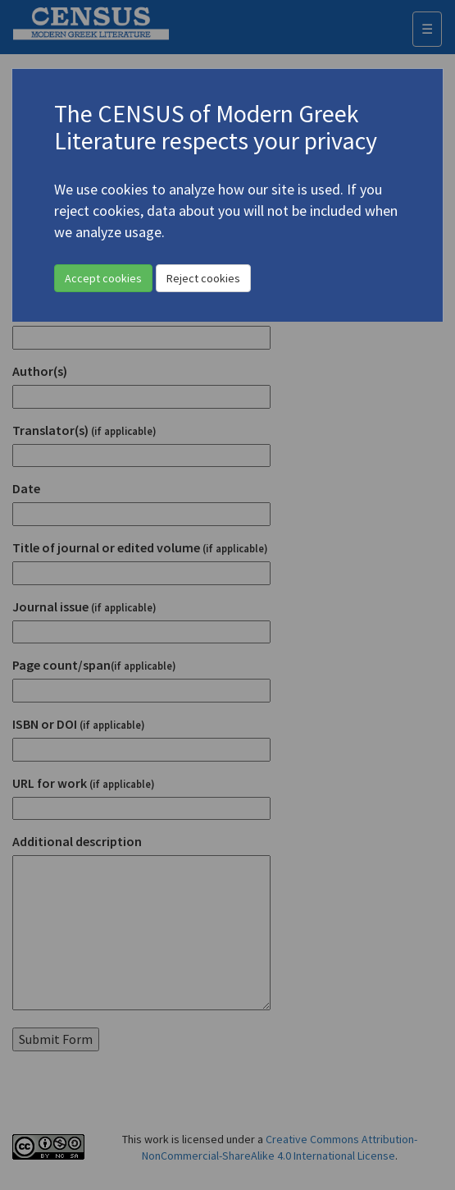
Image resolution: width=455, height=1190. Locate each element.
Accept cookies (103, 278)
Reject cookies (203, 278)
